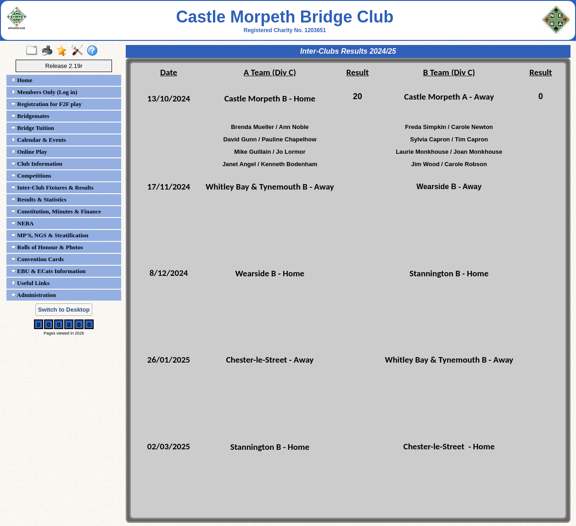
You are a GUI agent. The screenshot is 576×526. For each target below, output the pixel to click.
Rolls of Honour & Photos (47, 247)
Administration (33, 294)
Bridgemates (30, 115)
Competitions (31, 175)
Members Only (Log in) (44, 92)
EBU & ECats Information (48, 271)
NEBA (22, 223)
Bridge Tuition (32, 127)
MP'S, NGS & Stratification (50, 235)
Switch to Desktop (64, 309)
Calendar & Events (38, 139)
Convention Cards (37, 259)
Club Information (36, 163)
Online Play (29, 151)
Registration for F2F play (46, 104)
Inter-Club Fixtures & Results (52, 187)
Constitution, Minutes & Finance (56, 211)
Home (21, 80)
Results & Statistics (39, 199)
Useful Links (30, 283)
